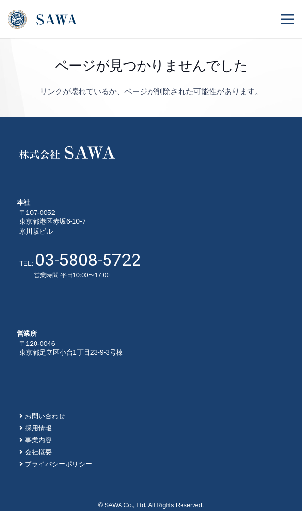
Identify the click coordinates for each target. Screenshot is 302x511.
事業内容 (38, 440)
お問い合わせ (45, 416)
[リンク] (42, 19)
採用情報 (38, 428)
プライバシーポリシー (58, 464)
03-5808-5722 (88, 260)
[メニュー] (288, 19)
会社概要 (38, 452)
